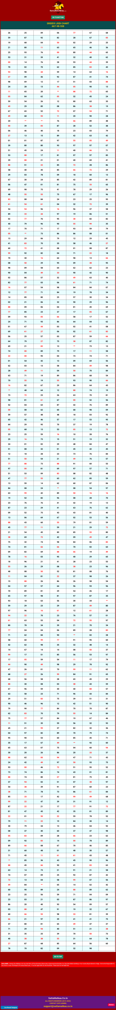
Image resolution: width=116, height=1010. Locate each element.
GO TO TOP (58, 956)
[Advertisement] (58, 981)
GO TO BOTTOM (58, 17)
